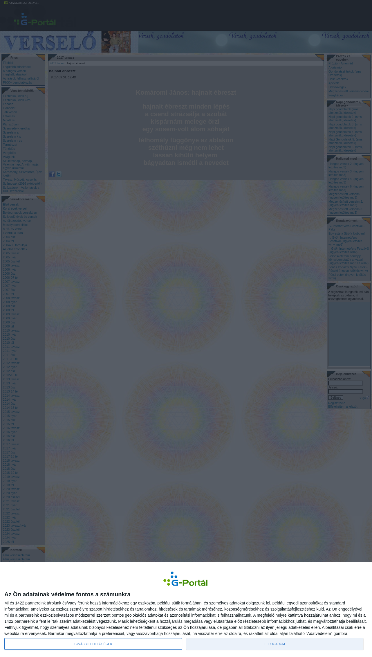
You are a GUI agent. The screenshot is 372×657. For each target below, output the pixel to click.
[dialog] (186, 609)
